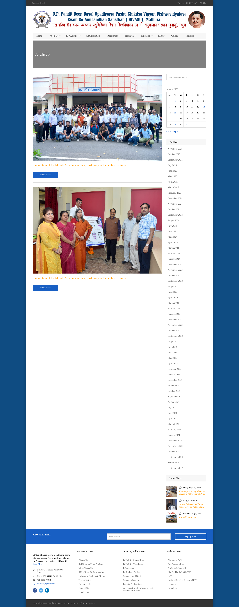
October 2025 (174, 154)
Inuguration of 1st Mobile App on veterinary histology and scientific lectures (79, 165)
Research (129, 36)
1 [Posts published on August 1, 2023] (175, 101)
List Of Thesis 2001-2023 (179, 572)
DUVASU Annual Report (134, 560)
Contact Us (84, 588)
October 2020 (174, 451)
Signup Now (190, 536)
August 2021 (174, 402)
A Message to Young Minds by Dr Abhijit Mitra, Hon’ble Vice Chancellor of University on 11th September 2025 (192, 492)
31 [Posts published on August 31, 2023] (186, 124)
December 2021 (175, 380)
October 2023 (174, 275)
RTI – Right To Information (91, 572)
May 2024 (172, 237)
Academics (112, 36)
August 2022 (174, 341)
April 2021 (173, 418)
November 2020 (175, 446)
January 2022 (174, 374)
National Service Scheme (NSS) (182, 580)
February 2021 (174, 429)
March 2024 (173, 248)
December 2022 (175, 319)
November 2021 (175, 385)
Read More (38, 564)
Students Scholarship (177, 568)
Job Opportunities (176, 564)
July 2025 (172, 165)
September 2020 (175, 457)
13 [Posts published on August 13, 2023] (204, 106)
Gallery (174, 36)
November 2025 (175, 149)
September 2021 (175, 396)
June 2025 (172, 171)
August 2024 (174, 220)
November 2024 (175, 204)
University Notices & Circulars (93, 576)
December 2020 (175, 440)
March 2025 (173, 187)
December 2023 (175, 264)
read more (45, 175)
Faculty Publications (132, 584)
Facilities (190, 36)
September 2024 (175, 215)
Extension (145, 36)
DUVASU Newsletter (133, 564)
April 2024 (173, 242)
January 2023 (174, 314)
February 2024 (174, 253)
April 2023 (173, 297)
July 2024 (172, 226)
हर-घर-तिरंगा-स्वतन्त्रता (187, 517)
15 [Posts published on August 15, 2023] (175, 112)
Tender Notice (85, 580)
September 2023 (175, 281)
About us (54, 36)
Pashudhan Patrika (131, 572)
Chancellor (84, 560)
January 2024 (174, 259)
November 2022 (175, 325)
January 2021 (174, 435)
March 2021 (173, 424)
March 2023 (173, 303)
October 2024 (174, 209)
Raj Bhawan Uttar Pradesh (91, 564)
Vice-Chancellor (86, 568)
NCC (170, 576)
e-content (172, 584)
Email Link (84, 592)
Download (172, 588)
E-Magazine (128, 568)
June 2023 (172, 292)
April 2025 (173, 182)
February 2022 (174, 369)
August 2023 (174, 286)
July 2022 (172, 347)
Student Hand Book (132, 576)
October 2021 (174, 391)
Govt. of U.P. (85, 584)
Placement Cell (175, 560)
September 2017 (175, 468)
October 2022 (174, 330)
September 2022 (175, 336)
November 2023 (175, 270)
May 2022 (172, 358)
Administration (93, 36)
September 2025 (175, 160)
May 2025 (172, 176)
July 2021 (172, 407)
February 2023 (174, 308)
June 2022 (172, 352)
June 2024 (172, 231)
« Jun (168, 131)
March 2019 (173, 462)
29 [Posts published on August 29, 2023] (175, 124)
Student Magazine (131, 580)
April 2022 (173, 363)
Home (39, 36)
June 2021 (172, 413)
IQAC (161, 36)
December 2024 (175, 198)
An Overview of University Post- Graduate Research (138, 589)
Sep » (175, 131)
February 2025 (174, 193)
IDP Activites (72, 36)
